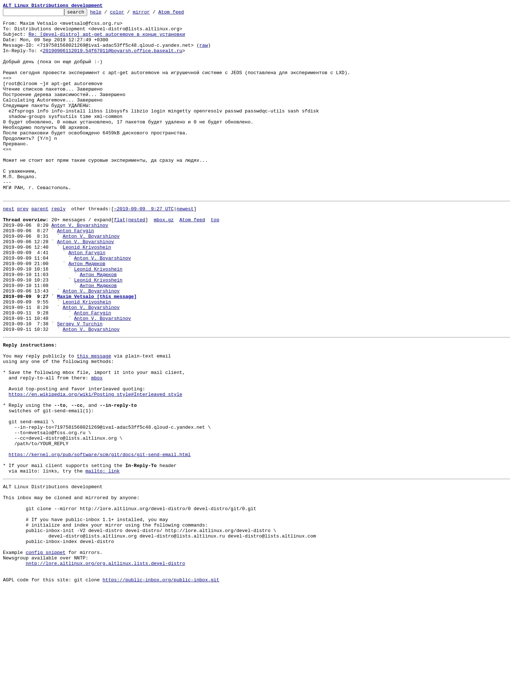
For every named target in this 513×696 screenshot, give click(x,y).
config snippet (45, 655)
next (8, 247)
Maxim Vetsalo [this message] (96, 352)
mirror (152, 14)
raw (203, 52)
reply (58, 247)
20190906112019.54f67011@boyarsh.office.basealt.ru (112, 59)
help (107, 14)
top (215, 260)
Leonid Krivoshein (87, 293)
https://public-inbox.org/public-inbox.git (161, 688)
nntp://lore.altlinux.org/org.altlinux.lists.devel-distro (105, 668)
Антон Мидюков (86, 312)
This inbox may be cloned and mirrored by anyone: (71, 589)
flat (119, 260)
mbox (97, 447)
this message (94, 421)
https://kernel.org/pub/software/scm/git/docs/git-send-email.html (100, 539)
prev (22, 247)
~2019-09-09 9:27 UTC (144, 247)
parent (40, 247)
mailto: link (102, 559)
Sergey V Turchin (80, 385)
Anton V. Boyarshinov (79, 266)
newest (185, 247)
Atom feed (182, 14)
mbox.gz (164, 260)
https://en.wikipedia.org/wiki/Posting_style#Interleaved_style (95, 467)
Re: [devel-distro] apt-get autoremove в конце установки (106, 39)
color (128, 14)
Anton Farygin (75, 273)
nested (136, 260)
